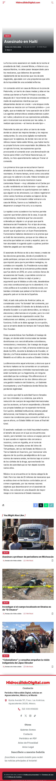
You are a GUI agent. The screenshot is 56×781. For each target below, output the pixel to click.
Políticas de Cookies (14, 777)
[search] (52, 3)
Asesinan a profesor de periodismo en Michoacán (28, 557)
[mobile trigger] (4, 3)
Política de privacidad (31, 774)
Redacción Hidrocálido (13, 47)
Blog (7, 36)
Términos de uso (47, 774)
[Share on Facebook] (35, 505)
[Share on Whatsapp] (46, 505)
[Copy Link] (51, 505)
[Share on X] (40, 505)
